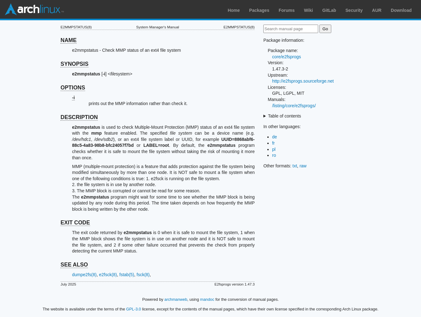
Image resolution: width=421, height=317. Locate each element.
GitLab (329, 10)
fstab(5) (126, 274)
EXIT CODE (75, 222)
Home (234, 10)
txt (295, 165)
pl (273, 149)
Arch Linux (34, 9)
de (274, 136)
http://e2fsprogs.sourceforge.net (303, 81)
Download (401, 10)
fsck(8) (143, 274)
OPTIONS (72, 87)
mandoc (207, 299)
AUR (376, 10)
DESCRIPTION (79, 117)
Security (354, 10)
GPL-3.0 (133, 309)
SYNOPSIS (74, 64)
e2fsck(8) (108, 274)
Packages (259, 10)
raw (303, 165)
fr (273, 143)
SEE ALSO (74, 265)
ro (274, 155)
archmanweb (176, 299)
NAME (68, 40)
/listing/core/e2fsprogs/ (294, 105)
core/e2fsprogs (286, 56)
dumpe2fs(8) (84, 274)
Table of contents (284, 115)
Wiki (308, 10)
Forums (286, 10)
